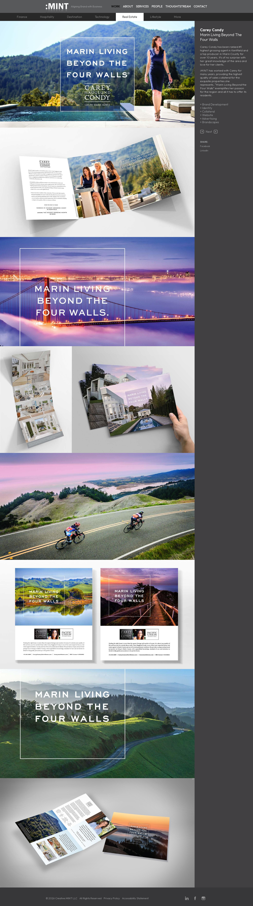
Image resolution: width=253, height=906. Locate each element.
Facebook (205, 146)
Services (142, 6)
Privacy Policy (112, 898)
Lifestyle (155, 17)
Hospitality (47, 17)
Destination (74, 17)
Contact (200, 6)
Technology (102, 17)
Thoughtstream (178, 6)
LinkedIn (204, 150)
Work (115, 6)
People (157, 6)
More (177, 17)
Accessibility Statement (135, 898)
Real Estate (129, 17)
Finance (22, 17)
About (128, 6)
